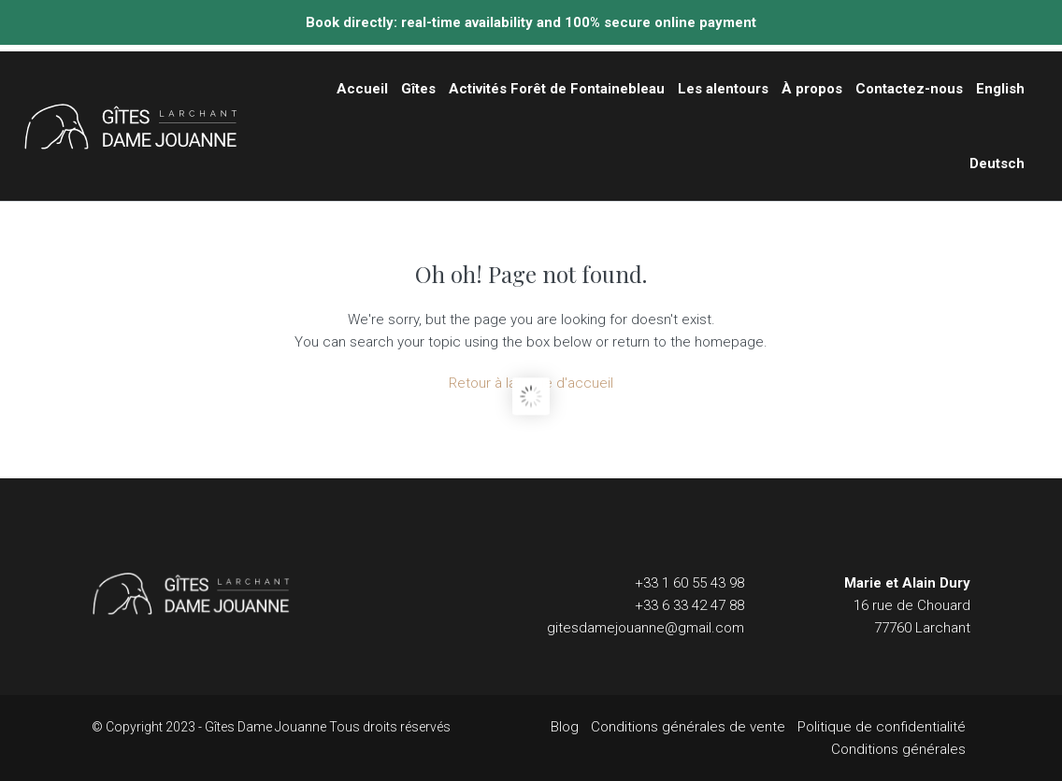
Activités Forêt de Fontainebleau (557, 88)
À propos (812, 88)
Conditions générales (898, 749)
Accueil (362, 88)
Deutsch (997, 163)
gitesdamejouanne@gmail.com (645, 627)
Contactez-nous (909, 88)
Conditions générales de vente (688, 726)
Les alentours (723, 88)
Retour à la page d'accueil (531, 383)
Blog (565, 726)
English (1000, 88)
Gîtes (418, 88)
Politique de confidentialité (881, 726)
